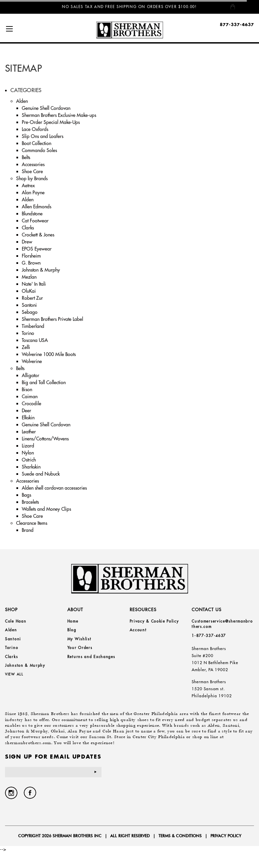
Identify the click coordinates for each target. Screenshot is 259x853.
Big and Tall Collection (44, 382)
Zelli (26, 347)
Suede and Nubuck (41, 474)
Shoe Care (32, 171)
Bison (27, 389)
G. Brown (31, 263)
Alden (22, 101)
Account (138, 630)
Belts (26, 157)
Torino (28, 333)
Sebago (30, 312)
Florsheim (31, 256)
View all (14, 674)
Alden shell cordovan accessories (54, 488)
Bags (26, 495)
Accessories (33, 164)
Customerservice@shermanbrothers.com (222, 624)
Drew (27, 242)
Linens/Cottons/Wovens (45, 439)
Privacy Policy (225, 835)
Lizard (28, 446)
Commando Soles (39, 150)
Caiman (30, 397)
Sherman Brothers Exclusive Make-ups (59, 115)
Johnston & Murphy (41, 270)
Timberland (33, 326)
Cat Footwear (35, 221)
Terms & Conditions (180, 835)
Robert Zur (32, 298)
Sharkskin (31, 467)
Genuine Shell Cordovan (46, 108)
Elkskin (28, 418)
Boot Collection (36, 143)
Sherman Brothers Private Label (52, 319)
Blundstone (32, 214)
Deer (26, 411)
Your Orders (79, 647)
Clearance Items (31, 523)
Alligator (30, 375)
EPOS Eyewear (37, 249)
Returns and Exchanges (91, 656)
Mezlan (29, 277)
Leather (29, 432)
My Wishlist (79, 639)
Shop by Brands (32, 178)
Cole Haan (15, 621)
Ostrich (29, 460)
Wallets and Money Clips (46, 509)
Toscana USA (35, 340)
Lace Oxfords (35, 129)
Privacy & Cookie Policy (154, 621)
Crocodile (31, 404)
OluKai (29, 291)
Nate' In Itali (34, 284)
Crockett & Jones (38, 235)
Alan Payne (33, 193)
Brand (28, 530)
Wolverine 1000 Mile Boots (49, 354)
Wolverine (32, 361)
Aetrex (28, 186)
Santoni (29, 305)
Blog (71, 630)
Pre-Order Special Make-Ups (51, 122)
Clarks (28, 228)
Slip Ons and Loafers (42, 136)
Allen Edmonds (36, 207)
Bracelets (30, 502)
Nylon (28, 453)
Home (72, 621)
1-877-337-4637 (209, 635)
